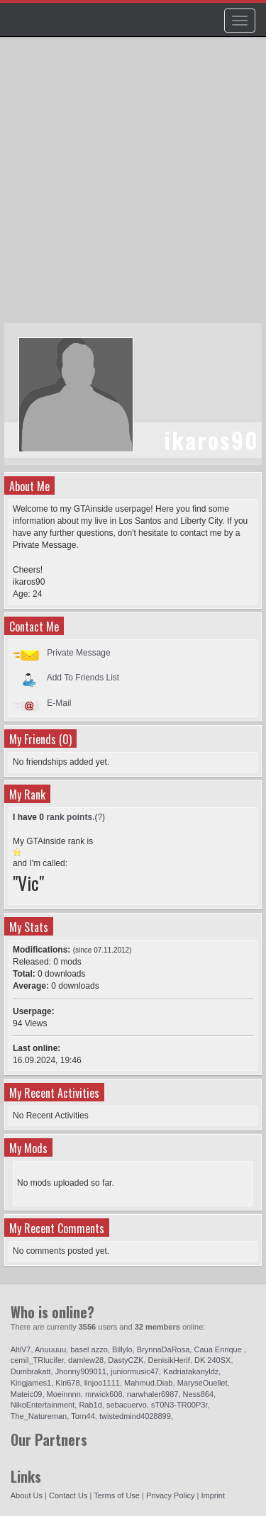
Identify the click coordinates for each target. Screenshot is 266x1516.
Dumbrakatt (31, 1371)
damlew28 (86, 1360)
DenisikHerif (169, 1360)
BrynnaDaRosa (163, 1349)
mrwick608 (104, 1394)
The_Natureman (39, 1416)
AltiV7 (21, 1349)
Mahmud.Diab (148, 1383)
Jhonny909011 (80, 1371)
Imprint (213, 1495)
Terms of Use (117, 1495)
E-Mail (59, 703)
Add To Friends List (83, 678)
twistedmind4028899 (135, 1416)
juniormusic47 (135, 1371)
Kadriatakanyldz (190, 1371)
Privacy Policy (170, 1495)
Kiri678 (67, 1383)
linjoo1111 (102, 1383)
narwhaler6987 (153, 1394)
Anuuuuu (50, 1349)
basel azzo (89, 1349)
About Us (27, 1495)
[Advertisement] (133, 187)
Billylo (122, 1349)
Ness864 (198, 1394)
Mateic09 (27, 1394)
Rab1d (90, 1404)
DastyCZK (125, 1360)
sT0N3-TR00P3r (179, 1404)
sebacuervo (126, 1404)
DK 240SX (212, 1360)
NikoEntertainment (43, 1404)
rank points (69, 817)
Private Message (78, 653)
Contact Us (68, 1495)
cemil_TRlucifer (37, 1360)
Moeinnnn (64, 1394)
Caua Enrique (218, 1349)
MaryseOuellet (202, 1383)
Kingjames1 (31, 1383)
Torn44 (83, 1416)
